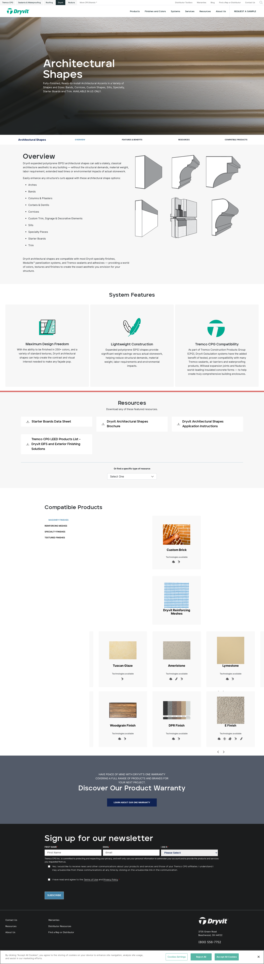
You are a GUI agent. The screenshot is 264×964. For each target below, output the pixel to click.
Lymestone (230, 652)
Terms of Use (91, 880)
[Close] (258, 956)
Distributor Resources (59, 926)
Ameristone (176, 652)
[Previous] (218, 752)
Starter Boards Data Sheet (48, 421)
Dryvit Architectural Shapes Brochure (125, 424)
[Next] (223, 752)
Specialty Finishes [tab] (55, 531)
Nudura (71, 2)
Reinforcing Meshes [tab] (56, 526)
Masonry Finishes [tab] (58, 520)
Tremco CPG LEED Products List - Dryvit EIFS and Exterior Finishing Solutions (53, 444)
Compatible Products (236, 139)
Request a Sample (245, 11)
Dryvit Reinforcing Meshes (176, 598)
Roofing (49, 2)
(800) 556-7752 (209, 942)
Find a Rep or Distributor (230, 3)
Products (135, 11)
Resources (205, 11)
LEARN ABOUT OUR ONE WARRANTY (132, 802)
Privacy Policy (110, 880)
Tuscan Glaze (122, 652)
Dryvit (60, 2)
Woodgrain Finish (122, 712)
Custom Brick (176, 536)
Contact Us (250, 3)
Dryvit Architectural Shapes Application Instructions (200, 424)
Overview (80, 139)
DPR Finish (176, 712)
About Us (221, 11)
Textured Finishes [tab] (55, 537)
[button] (261, 2)
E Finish (230, 712)
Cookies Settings (177, 956)
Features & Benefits (132, 139)
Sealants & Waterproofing (29, 2)
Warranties (201, 3)
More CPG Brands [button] (87, 2)
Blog (213, 3)
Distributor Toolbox (183, 3)
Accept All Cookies (227, 956)
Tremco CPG (7, 2)
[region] (132, 957)
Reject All (201, 956)
